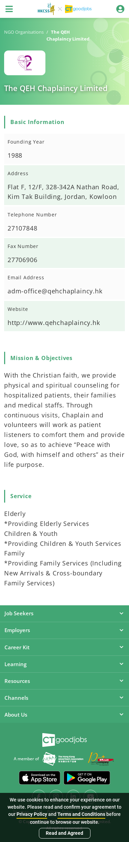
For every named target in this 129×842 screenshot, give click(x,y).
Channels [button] (64, 697)
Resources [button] (64, 680)
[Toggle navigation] (9, 9)
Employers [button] (64, 630)
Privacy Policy (32, 814)
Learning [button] (64, 664)
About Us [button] (64, 714)
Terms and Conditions (81, 814)
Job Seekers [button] (64, 613)
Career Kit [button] (64, 647)
